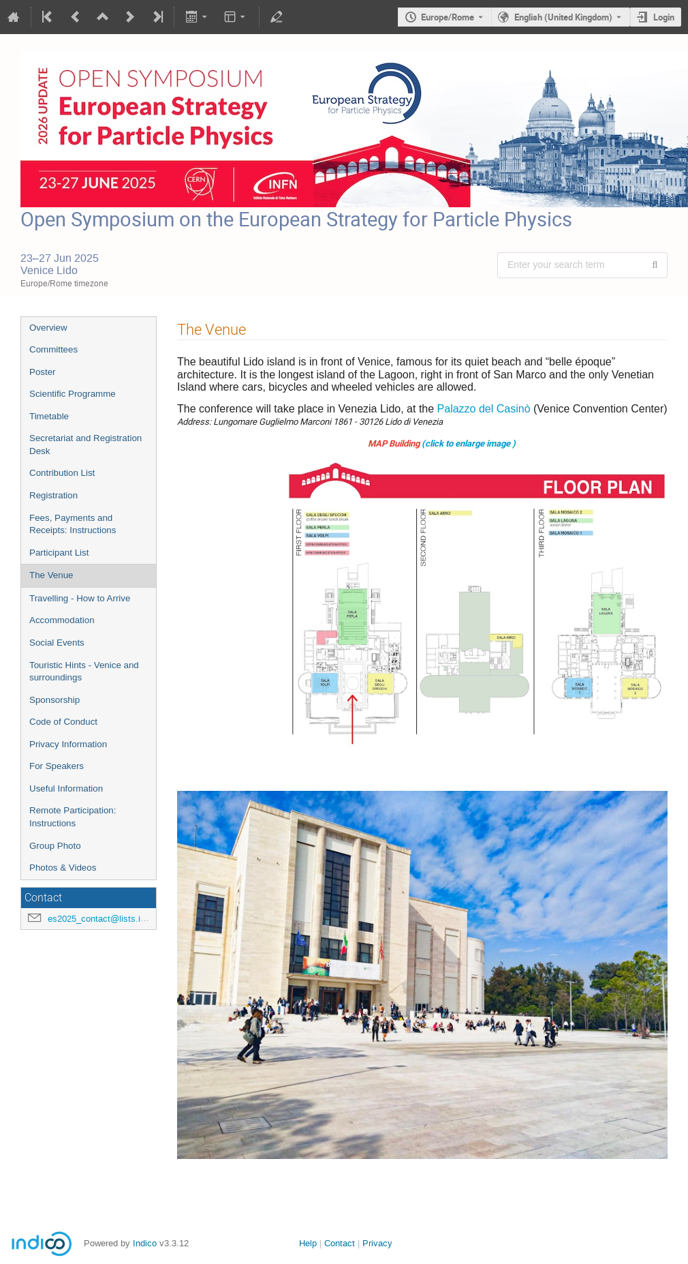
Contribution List (62, 473)
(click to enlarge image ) (469, 443)
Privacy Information (68, 744)
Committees (53, 349)
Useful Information (66, 788)
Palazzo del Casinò (484, 409)
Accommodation (62, 620)
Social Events (56, 642)
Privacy (377, 1243)
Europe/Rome (447, 17)
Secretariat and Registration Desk (85, 444)
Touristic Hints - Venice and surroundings (84, 671)
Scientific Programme (72, 394)
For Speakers (56, 766)
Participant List (59, 552)
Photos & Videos (62, 867)
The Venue (51, 575)
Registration (53, 495)
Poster (42, 372)
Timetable (49, 416)
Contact (339, 1243)
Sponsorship (54, 700)
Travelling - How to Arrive (79, 598)
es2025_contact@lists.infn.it (104, 918)
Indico (145, 1243)
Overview (48, 327)
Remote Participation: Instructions (72, 816)
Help (308, 1243)
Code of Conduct (63, 722)
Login (663, 17)
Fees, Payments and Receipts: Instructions (72, 524)
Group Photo (55, 846)
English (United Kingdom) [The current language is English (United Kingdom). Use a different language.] (563, 17)
